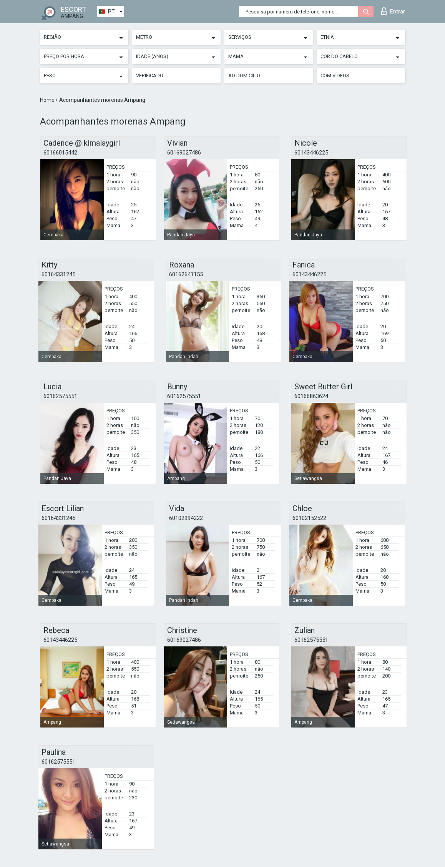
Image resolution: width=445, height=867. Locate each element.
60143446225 (311, 152)
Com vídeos (334, 75)
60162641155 (186, 274)
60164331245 (58, 274)
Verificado (149, 75)
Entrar (393, 11)
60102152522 (309, 518)
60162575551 (60, 396)
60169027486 (184, 152)
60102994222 (186, 518)
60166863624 (311, 396)
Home (48, 100)
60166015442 (60, 152)
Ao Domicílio (244, 75)
